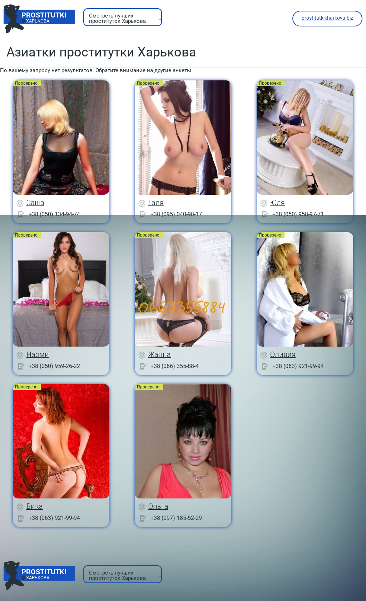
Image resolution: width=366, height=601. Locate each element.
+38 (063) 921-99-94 (298, 366)
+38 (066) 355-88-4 (174, 366)
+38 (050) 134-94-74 (54, 214)
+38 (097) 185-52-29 (176, 518)
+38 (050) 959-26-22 (54, 366)
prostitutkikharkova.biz (327, 18)
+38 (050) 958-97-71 (298, 214)
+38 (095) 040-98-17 (176, 214)
